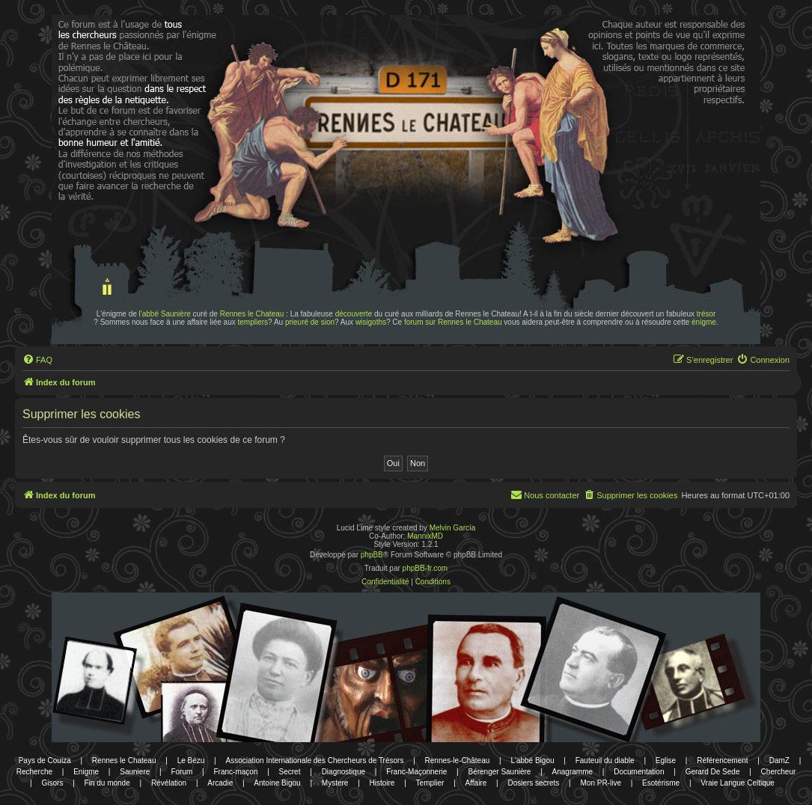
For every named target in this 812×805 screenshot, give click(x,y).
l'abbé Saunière (165, 314)
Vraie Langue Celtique (737, 783)
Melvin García (453, 528)
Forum (181, 772)
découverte (353, 314)
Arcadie (220, 783)
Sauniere (135, 772)
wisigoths (370, 322)
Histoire (382, 783)
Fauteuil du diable (605, 760)
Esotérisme (661, 783)
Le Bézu (191, 760)
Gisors (53, 783)
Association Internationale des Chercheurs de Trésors (315, 760)
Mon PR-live (600, 783)
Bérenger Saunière (499, 772)
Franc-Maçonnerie (416, 772)
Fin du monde (107, 783)
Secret (290, 772)
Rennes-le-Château (457, 760)
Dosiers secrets (533, 783)
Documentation (639, 772)
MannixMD (425, 536)
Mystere (335, 783)
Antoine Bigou (277, 783)
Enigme (86, 772)
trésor (706, 314)
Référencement (722, 760)
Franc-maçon (236, 772)
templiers (253, 322)
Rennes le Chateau (252, 314)
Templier (430, 783)
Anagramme (572, 772)
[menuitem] (37, 360)
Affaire (476, 783)
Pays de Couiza (45, 760)
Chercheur (778, 772)
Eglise (666, 760)
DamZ (779, 760)
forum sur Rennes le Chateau (453, 322)
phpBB (372, 555)
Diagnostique (343, 772)
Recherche (34, 772)
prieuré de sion (310, 322)
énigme (704, 322)
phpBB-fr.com (425, 568)
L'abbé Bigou (532, 760)
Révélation (168, 783)
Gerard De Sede (713, 772)
